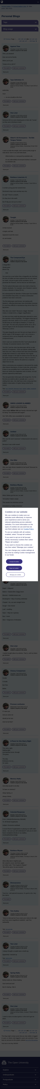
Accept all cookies (14, 561)
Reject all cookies (14, 568)
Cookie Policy (29, 529)
